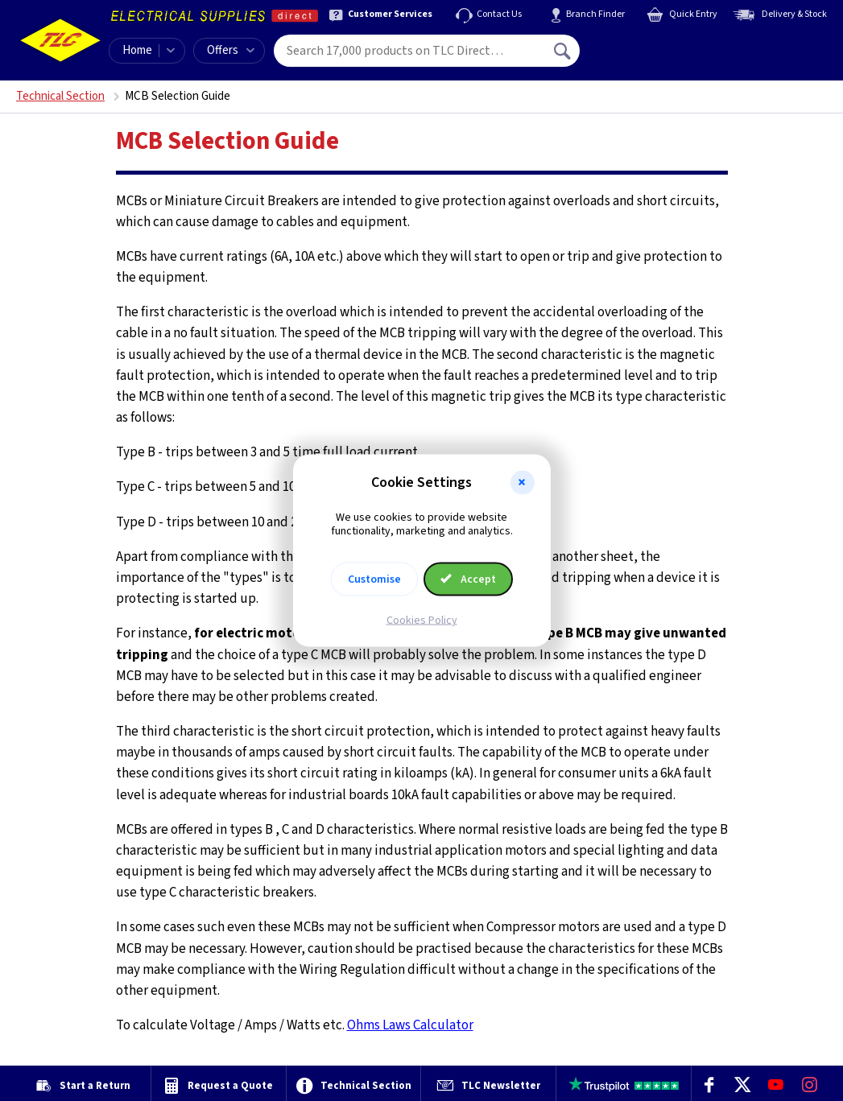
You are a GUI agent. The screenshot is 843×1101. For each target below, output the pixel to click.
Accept (468, 579)
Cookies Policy (421, 620)
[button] (522, 483)
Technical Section (60, 96)
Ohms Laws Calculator (410, 1025)
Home (137, 50)
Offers (230, 50)
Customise (374, 579)
